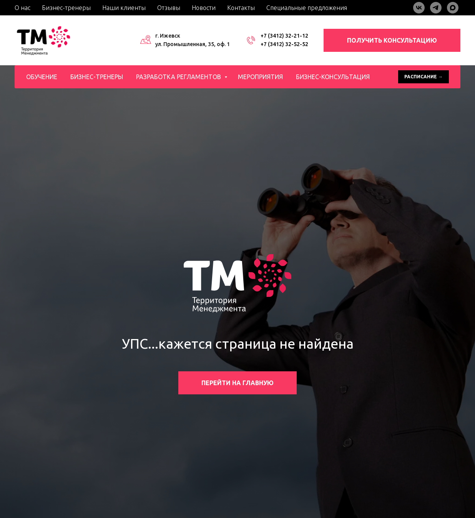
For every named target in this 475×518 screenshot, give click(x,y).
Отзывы (168, 7)
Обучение (41, 76)
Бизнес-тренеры (66, 7)
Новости (204, 7)
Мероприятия (260, 76)
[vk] (419, 7)
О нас (22, 7)
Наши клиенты (124, 7)
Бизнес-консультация (333, 76)
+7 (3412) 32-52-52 (284, 44)
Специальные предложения (306, 7)
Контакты (241, 7)
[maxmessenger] (452, 7)
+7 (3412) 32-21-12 (284, 36)
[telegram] (436, 7)
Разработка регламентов (179, 76)
